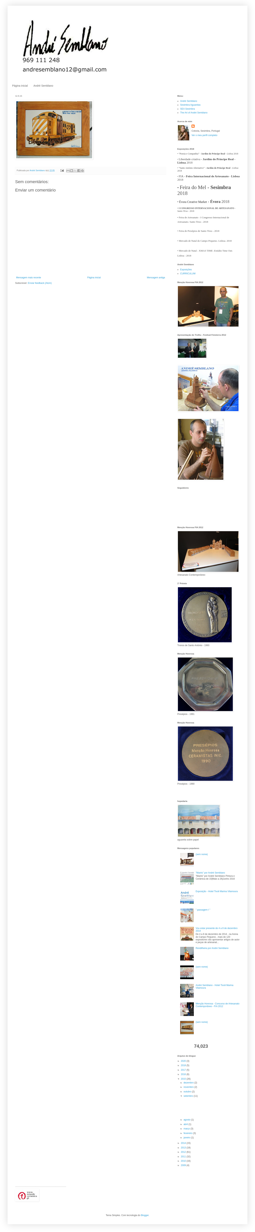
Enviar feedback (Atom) (40, 283)
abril (186, 1124)
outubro (188, 1091)
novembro (189, 1087)
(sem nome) (202, 854)
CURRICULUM (188, 273)
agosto (187, 1119)
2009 (184, 1165)
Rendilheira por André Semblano (212, 948)
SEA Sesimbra (187, 109)
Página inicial (20, 85)
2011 (184, 1156)
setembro (189, 1096)
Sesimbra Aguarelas (190, 105)
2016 (184, 1074)
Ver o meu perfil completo (204, 135)
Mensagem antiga (156, 277)
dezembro (189, 1082)
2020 (184, 1061)
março (187, 1128)
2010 (184, 1161)
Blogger (145, 1215)
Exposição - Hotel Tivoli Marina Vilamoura (217, 891)
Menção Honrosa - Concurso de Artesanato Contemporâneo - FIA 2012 (217, 1005)
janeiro (187, 1137)
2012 (184, 1152)
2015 (184, 1079)
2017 (184, 1070)
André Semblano (43, 85)
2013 (184, 1147)
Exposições (186, 269)
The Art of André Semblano (193, 112)
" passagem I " (203, 909)
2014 (184, 1143)
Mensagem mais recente (28, 277)
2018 (184, 1065)
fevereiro (188, 1133)
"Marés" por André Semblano (210, 872)
